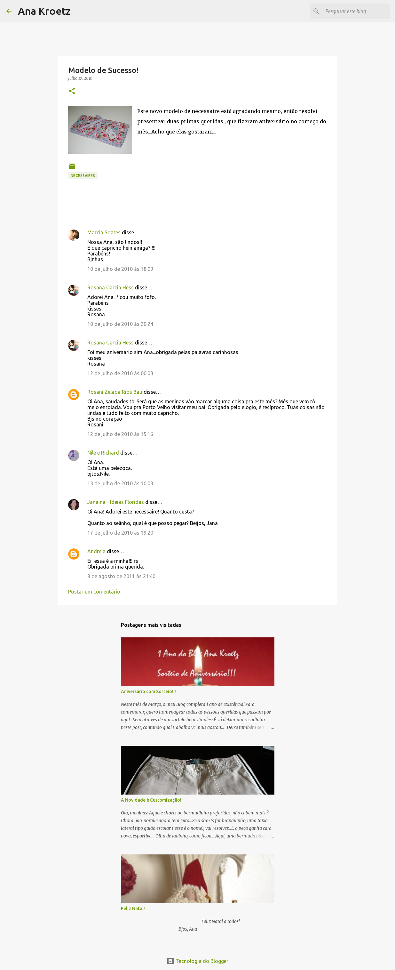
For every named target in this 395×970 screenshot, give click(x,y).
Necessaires (83, 176)
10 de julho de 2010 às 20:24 (120, 324)
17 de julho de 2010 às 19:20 (120, 533)
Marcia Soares (104, 232)
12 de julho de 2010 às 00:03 (120, 373)
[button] (72, 91)
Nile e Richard (103, 453)
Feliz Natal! (133, 908)
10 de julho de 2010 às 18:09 (120, 269)
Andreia (96, 551)
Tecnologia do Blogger (197, 961)
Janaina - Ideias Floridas (115, 502)
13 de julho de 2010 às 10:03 (120, 483)
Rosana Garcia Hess (110, 287)
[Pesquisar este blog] (356, 11)
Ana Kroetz (44, 11)
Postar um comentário (94, 591)
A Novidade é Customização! (151, 800)
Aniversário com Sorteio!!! (148, 691)
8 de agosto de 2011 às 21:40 (121, 576)
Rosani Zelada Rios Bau (114, 392)
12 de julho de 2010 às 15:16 (120, 434)
